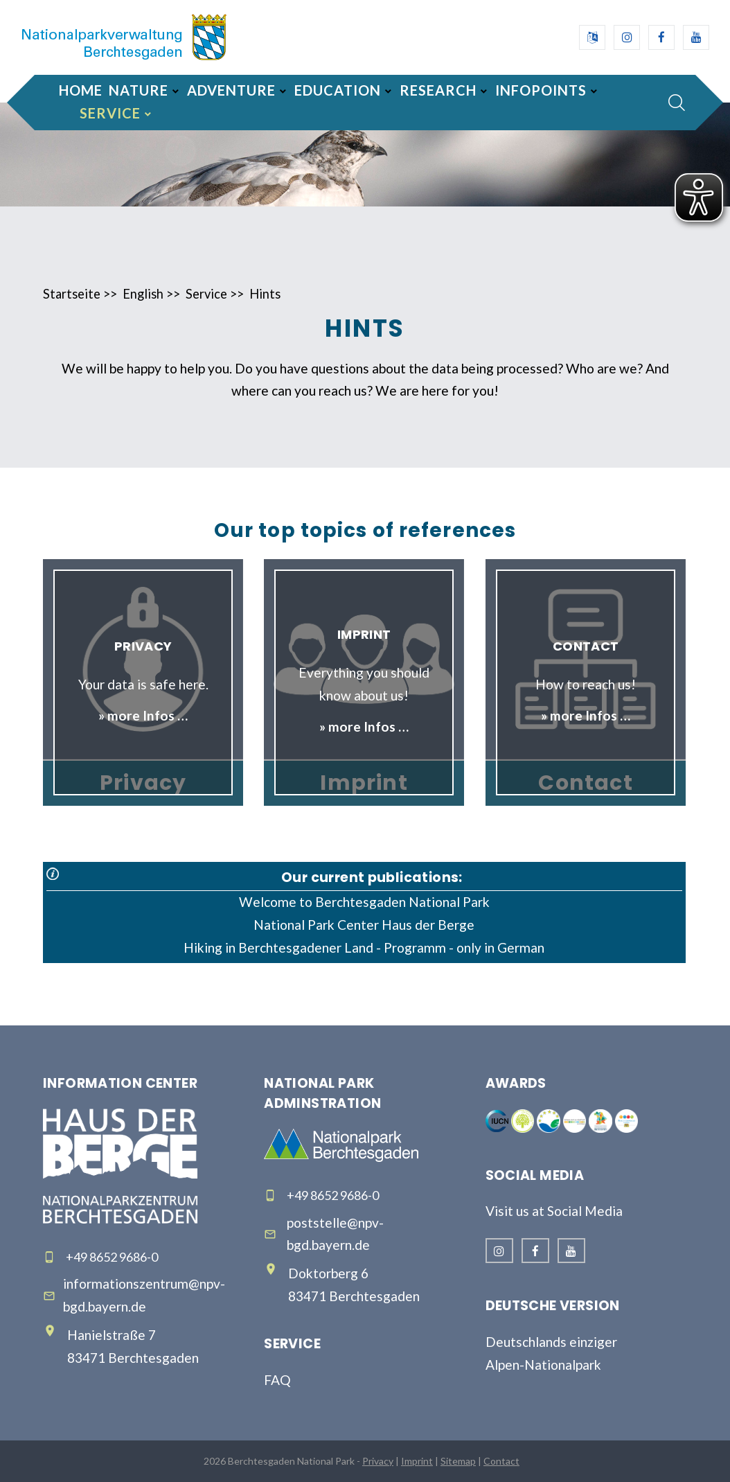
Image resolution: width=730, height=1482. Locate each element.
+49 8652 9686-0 (112, 1256)
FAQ (277, 1380)
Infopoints (541, 90)
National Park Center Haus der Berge (363, 925)
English (143, 293)
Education (337, 90)
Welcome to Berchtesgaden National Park (364, 902)
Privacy (377, 1461)
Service (110, 112)
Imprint (417, 1461)
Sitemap (458, 1461)
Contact (501, 1461)
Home (81, 90)
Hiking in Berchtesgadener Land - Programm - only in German (364, 947)
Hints (265, 293)
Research (438, 90)
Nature (138, 90)
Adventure (231, 90)
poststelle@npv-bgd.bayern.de (335, 1234)
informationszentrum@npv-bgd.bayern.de (144, 1295)
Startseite (71, 293)
